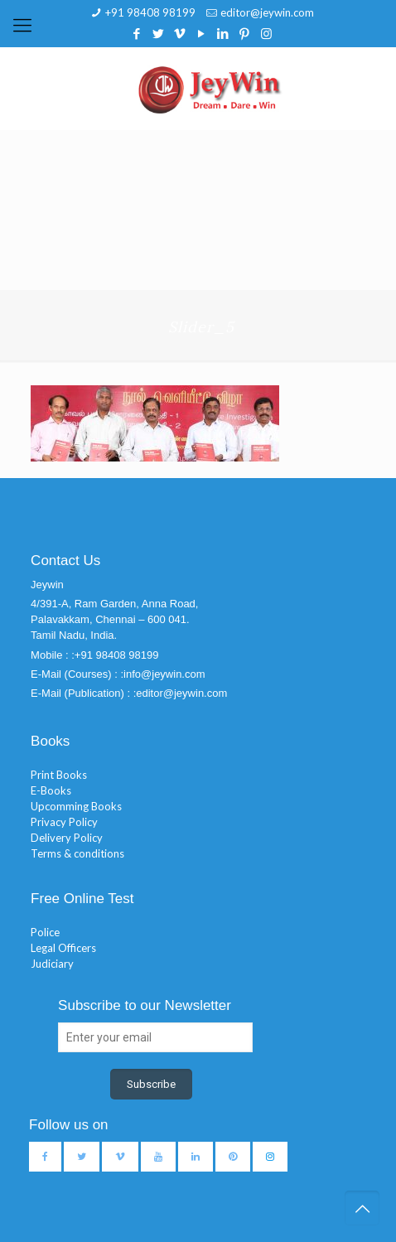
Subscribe (151, 1084)
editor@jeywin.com (267, 12)
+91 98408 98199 (150, 12)
